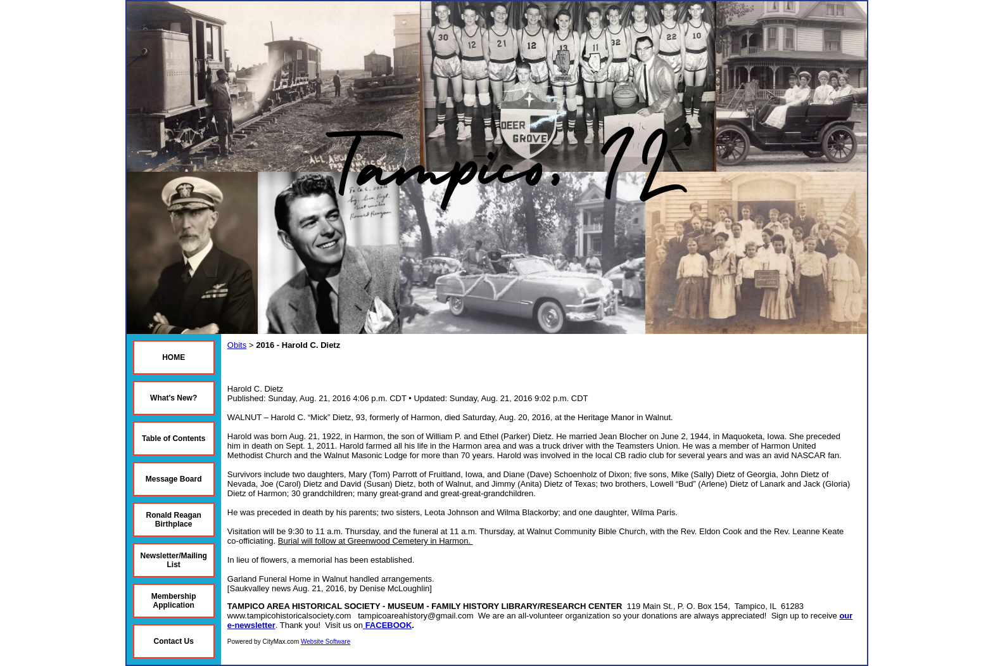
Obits (236, 345)
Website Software (325, 641)
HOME (173, 357)
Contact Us (174, 641)
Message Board (174, 479)
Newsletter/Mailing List (174, 560)
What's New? (173, 398)
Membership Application (173, 601)
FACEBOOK (388, 625)
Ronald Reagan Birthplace (173, 519)
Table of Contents (173, 438)
